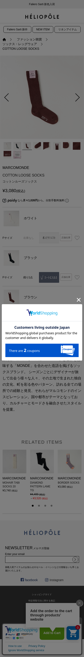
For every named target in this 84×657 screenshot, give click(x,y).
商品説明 (22, 342)
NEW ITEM (43, 29)
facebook (29, 580)
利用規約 (41, 613)
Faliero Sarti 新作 (17, 29)
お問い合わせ (42, 607)
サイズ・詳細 (62, 342)
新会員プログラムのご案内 (42, 4)
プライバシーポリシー (42, 619)
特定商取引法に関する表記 (41, 600)
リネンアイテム (67, 29)
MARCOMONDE (15, 168)
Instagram (54, 580)
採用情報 (41, 625)
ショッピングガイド (42, 594)
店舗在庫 (65, 237)
